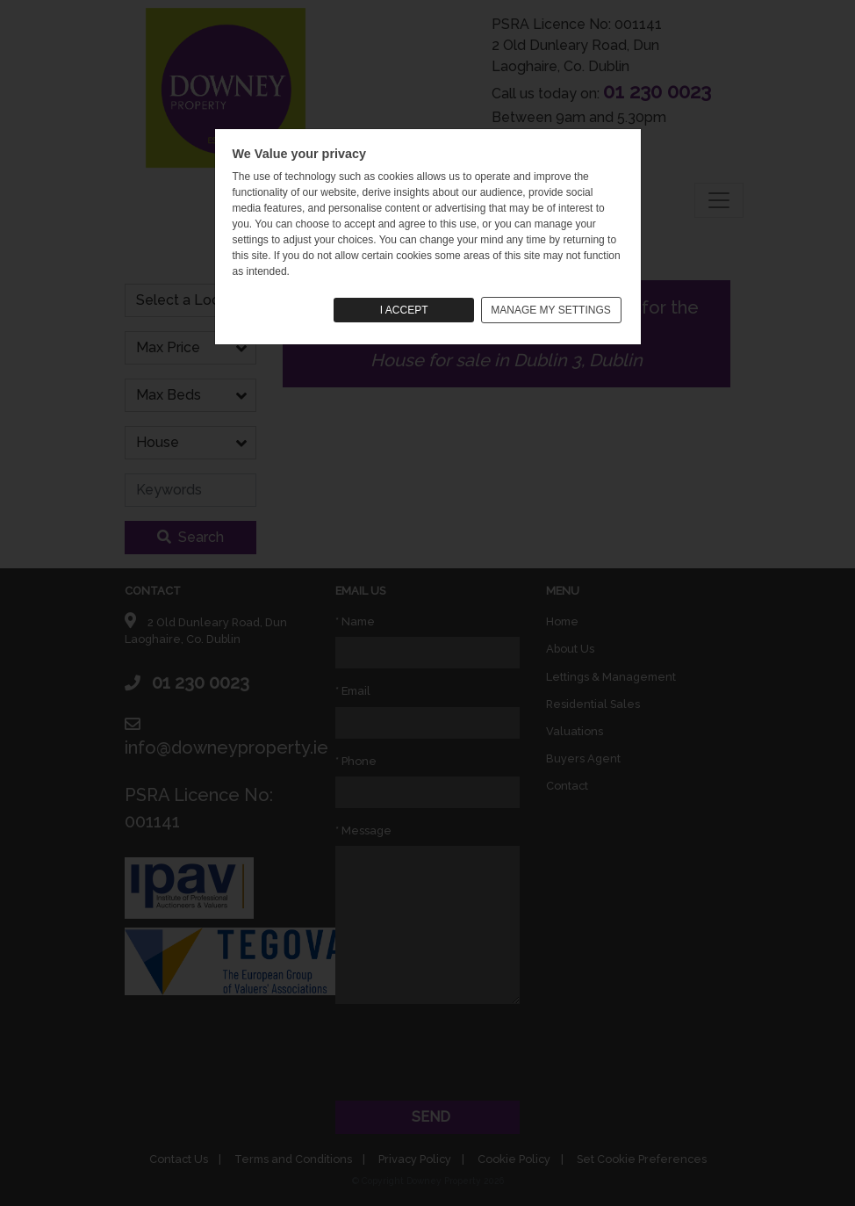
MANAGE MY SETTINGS (550, 310)
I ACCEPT (404, 310)
